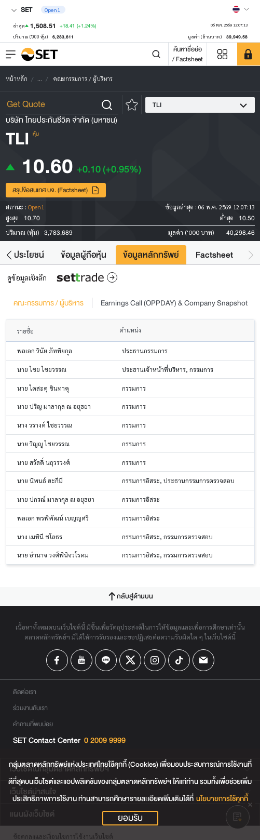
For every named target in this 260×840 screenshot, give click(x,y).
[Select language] (241, 9)
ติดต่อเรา (24, 691)
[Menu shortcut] (222, 54)
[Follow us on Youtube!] (81, 660)
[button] (9, 255)
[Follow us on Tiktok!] (179, 660)
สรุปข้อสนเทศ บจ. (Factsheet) (56, 189)
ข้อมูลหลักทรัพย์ (151, 255)
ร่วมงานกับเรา (30, 707)
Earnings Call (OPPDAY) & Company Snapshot (174, 303)
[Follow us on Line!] (105, 660)
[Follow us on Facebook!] (57, 660)
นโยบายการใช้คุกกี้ (222, 799)
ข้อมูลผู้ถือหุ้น (83, 255)
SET (21, 9)
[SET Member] (248, 54)
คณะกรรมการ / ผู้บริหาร (48, 303)
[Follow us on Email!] (203, 660)
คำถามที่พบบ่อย (33, 723)
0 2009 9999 (105, 740)
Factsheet (214, 255)
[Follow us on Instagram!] (154, 660)
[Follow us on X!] (130, 660)
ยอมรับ (130, 818)
